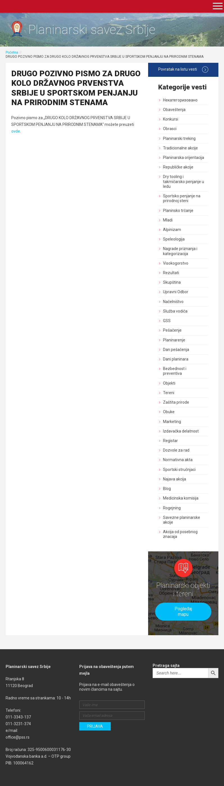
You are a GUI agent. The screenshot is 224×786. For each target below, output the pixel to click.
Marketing (172, 421)
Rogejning (172, 508)
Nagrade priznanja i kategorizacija (180, 251)
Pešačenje (172, 330)
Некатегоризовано (180, 100)
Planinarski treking (179, 138)
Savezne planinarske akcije (181, 519)
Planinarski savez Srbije (91, 29)
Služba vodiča (175, 311)
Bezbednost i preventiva (174, 371)
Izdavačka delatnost (181, 431)
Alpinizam (172, 229)
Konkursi (170, 119)
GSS (167, 320)
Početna (12, 52)
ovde (15, 131)
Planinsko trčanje (178, 210)
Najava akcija (174, 479)
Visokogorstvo (175, 263)
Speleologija (174, 239)
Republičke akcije (178, 167)
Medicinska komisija (180, 498)
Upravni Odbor (175, 292)
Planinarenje (174, 340)
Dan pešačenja (176, 349)
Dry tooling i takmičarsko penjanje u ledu (183, 181)
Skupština (172, 282)
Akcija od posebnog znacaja (180, 534)
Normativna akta (178, 459)
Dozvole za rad (176, 450)
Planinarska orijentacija (183, 157)
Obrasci (170, 128)
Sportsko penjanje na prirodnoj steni (181, 198)
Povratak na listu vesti (183, 69)
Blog (167, 488)
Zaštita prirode (176, 402)
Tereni (168, 392)
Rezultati (171, 273)
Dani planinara (175, 359)
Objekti (169, 383)
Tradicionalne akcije (180, 148)
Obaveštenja (174, 109)
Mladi (168, 220)
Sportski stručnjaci (179, 469)
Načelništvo (173, 301)
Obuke (169, 412)
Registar (170, 440)
